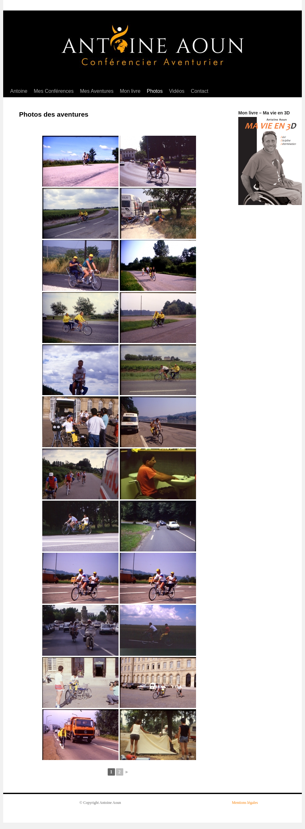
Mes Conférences (53, 91)
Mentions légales (245, 802)
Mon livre (130, 91)
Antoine (18, 91)
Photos (155, 91)
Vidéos (177, 91)
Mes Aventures (97, 91)
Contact (199, 91)
